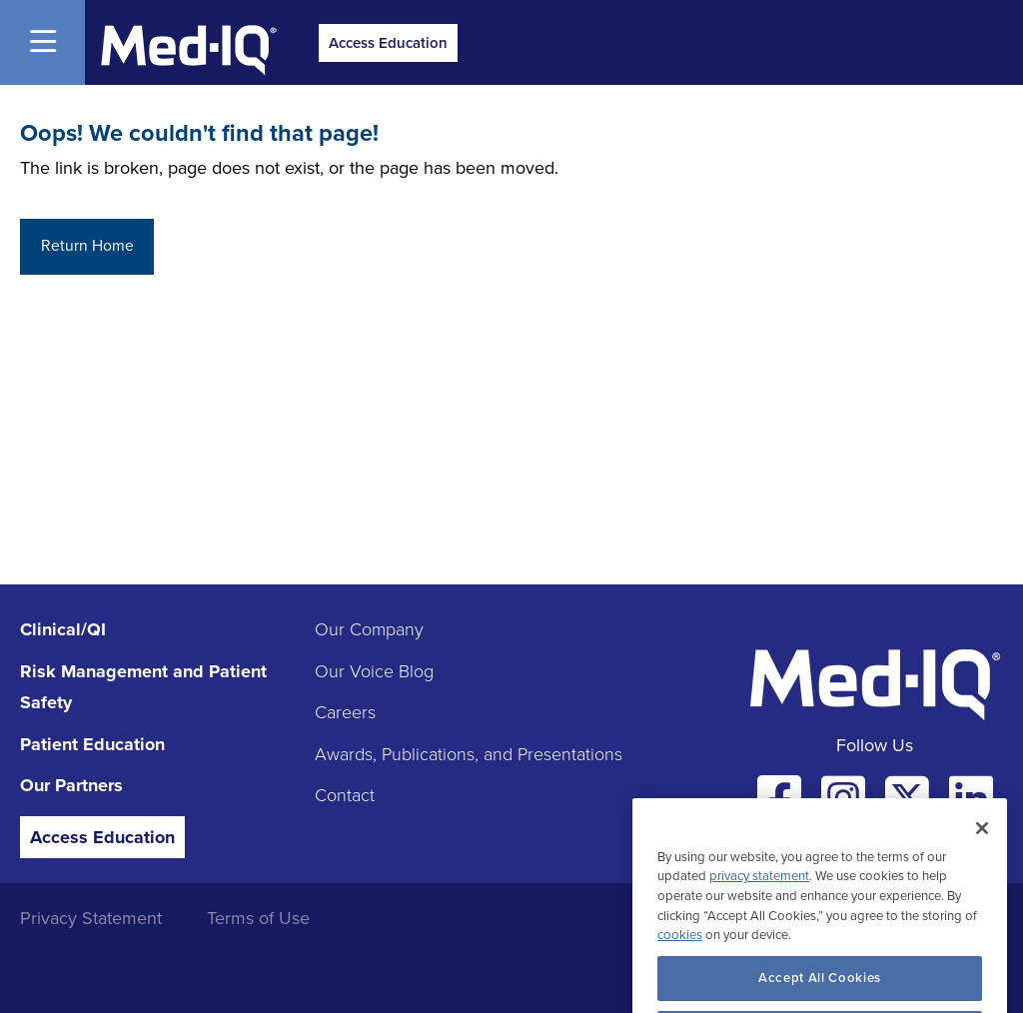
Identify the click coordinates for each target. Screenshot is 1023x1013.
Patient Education (92, 744)
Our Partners (71, 785)
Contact (345, 795)
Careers (345, 712)
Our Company (369, 629)
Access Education (388, 43)
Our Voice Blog (374, 671)
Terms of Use (258, 918)
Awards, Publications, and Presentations (468, 754)
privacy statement (759, 894)
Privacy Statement (91, 918)
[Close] (982, 845)
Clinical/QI (63, 629)
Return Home (87, 246)
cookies (679, 953)
